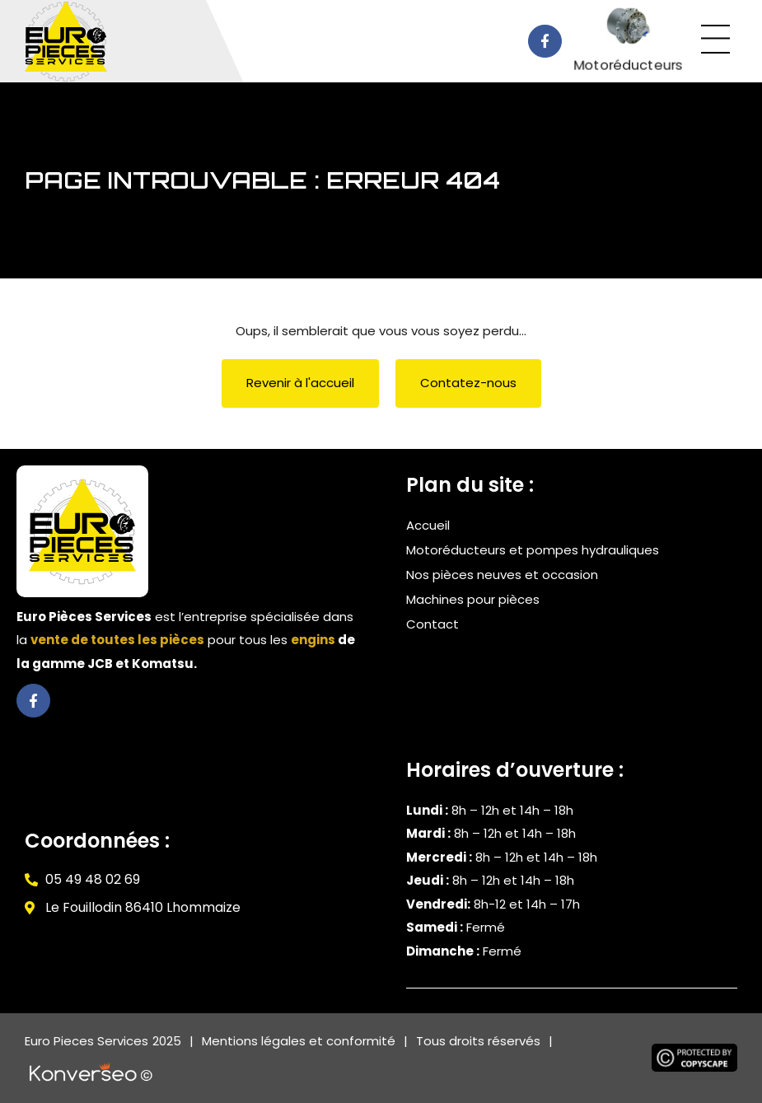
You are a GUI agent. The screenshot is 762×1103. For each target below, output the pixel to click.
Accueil (428, 525)
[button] (716, 41)
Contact (432, 624)
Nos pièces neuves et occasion (502, 574)
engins (313, 639)
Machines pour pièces (473, 599)
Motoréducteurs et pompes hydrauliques (532, 550)
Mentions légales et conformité (298, 1040)
